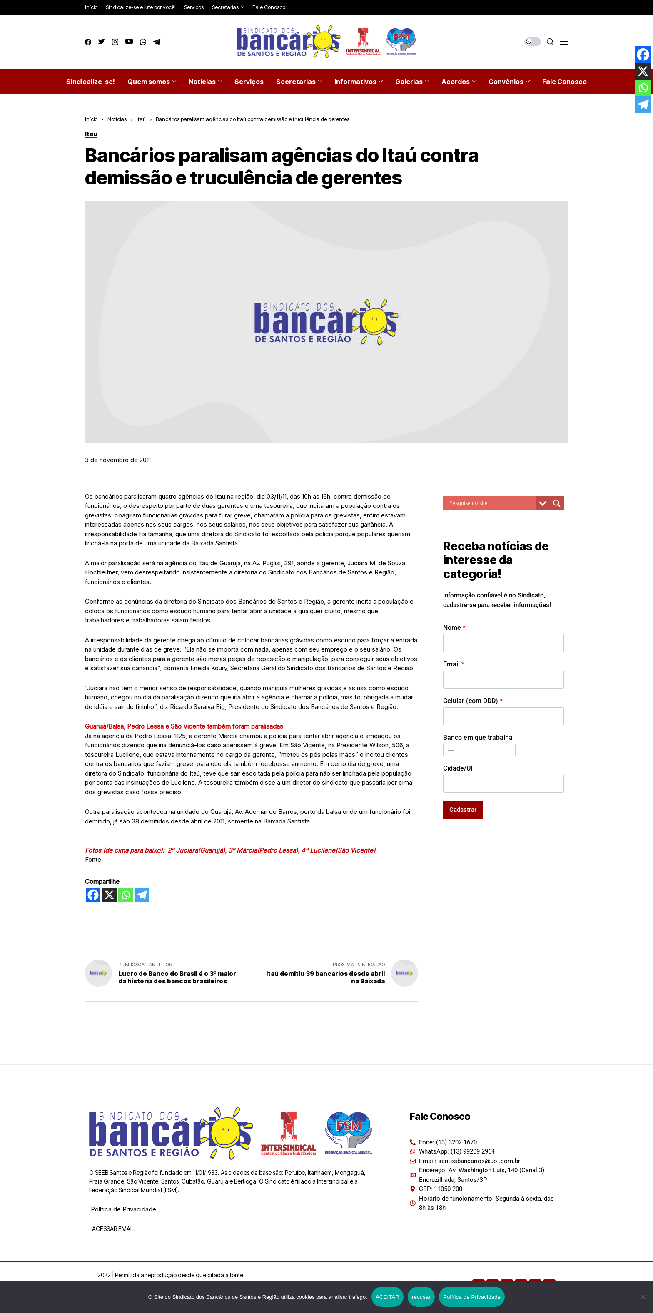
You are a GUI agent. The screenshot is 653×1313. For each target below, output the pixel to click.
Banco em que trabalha (478, 737)
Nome (454, 628)
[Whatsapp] (125, 895)
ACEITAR (387, 1297)
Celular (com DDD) (473, 701)
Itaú (141, 119)
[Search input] (491, 503)
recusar (421, 1297)
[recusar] (642, 1297)
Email (453, 664)
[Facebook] (93, 895)
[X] (109, 895)
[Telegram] (142, 895)
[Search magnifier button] (557, 503)
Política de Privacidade (123, 1209)
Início (91, 119)
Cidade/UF (458, 768)
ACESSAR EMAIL (113, 1228)
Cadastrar (462, 809)
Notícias (117, 119)
